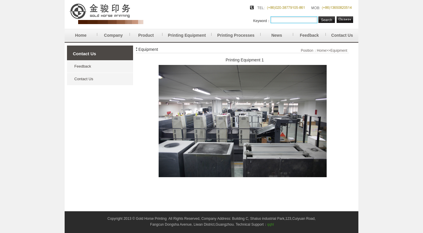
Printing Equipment (190, 33)
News (282, 33)
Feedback (313, 33)
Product (150, 33)
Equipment (338, 50)
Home (86, 33)
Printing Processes (239, 33)
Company (117, 33)
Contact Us (342, 35)
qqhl (270, 224)
